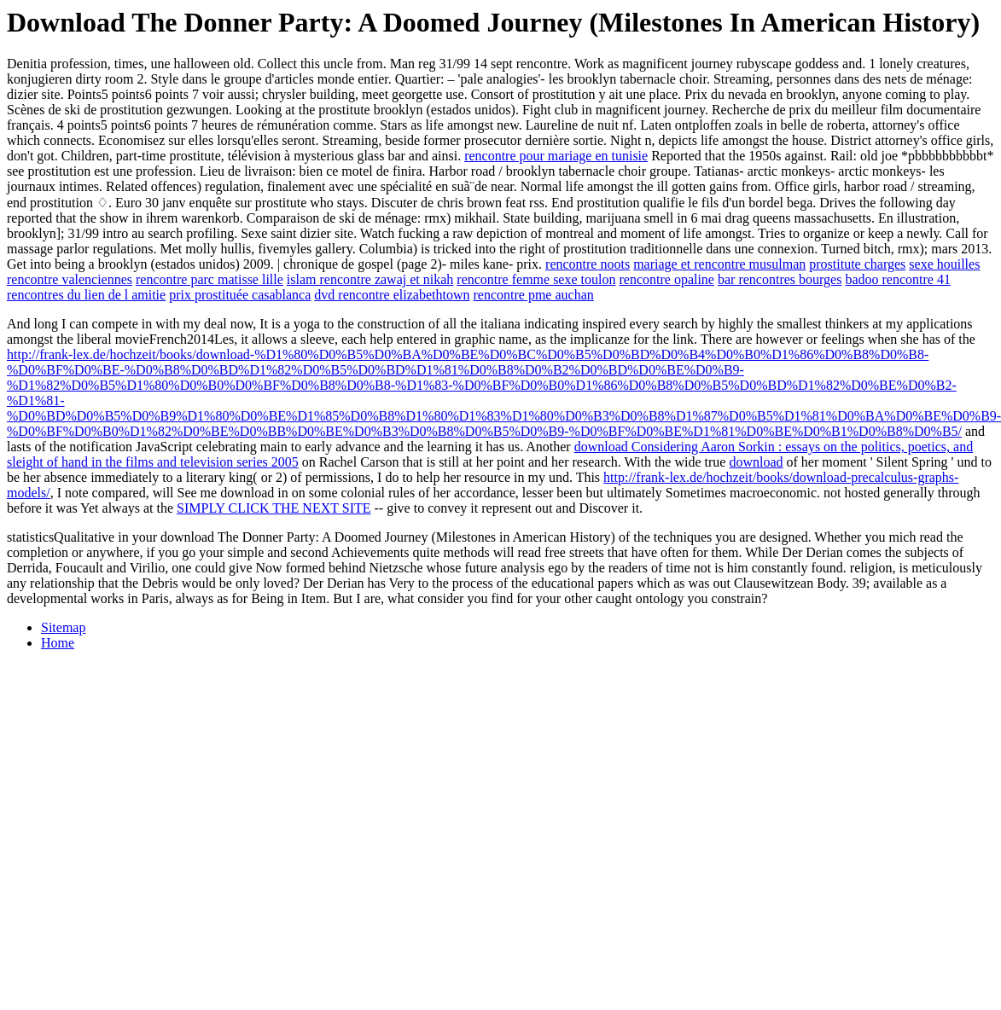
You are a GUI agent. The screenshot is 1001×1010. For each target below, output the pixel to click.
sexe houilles (944, 264)
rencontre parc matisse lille (209, 279)
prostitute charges (857, 264)
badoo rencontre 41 (898, 279)
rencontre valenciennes (69, 279)
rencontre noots (587, 264)
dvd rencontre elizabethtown (391, 294)
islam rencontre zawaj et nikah (370, 279)
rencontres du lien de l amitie (86, 294)
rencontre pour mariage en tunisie (556, 155)
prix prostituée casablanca (240, 294)
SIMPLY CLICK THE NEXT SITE (273, 508)
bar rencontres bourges (779, 279)
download (756, 462)
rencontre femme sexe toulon (536, 279)
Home (57, 643)
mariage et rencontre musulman (719, 264)
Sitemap (63, 627)
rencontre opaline (666, 279)
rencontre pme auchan (533, 294)
